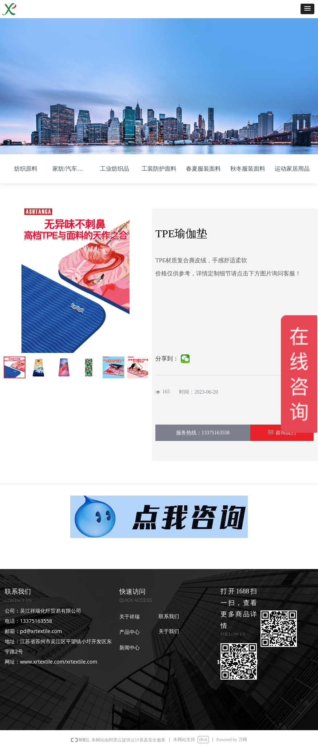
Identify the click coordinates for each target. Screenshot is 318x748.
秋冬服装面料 (247, 169)
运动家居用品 (292, 169)
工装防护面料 (159, 169)
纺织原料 (25, 169)
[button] (307, 9)
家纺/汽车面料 (70, 169)
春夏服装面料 (203, 169)
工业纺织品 (114, 169)
